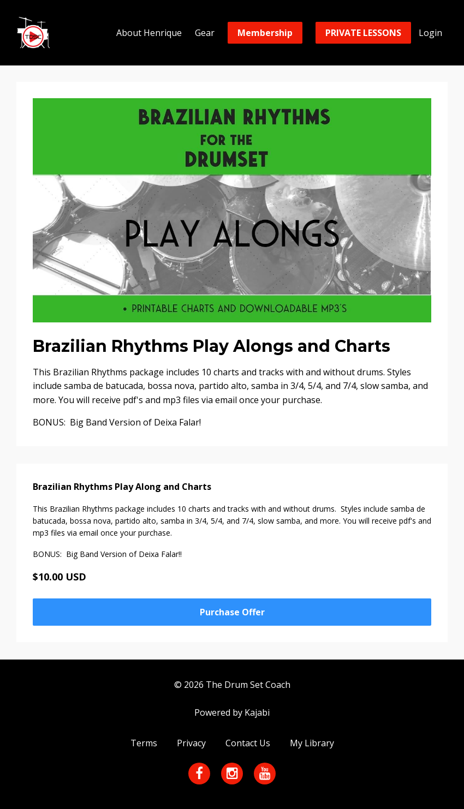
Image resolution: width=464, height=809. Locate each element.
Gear (205, 33)
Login (430, 33)
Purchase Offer (232, 612)
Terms (143, 743)
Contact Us (247, 743)
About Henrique (149, 33)
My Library (312, 743)
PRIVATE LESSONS (363, 33)
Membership (265, 33)
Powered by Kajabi (232, 712)
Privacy (191, 743)
